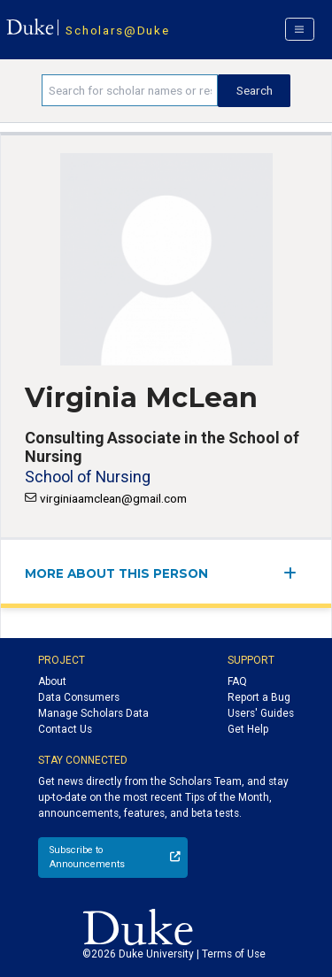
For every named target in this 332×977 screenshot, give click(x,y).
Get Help (248, 729)
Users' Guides (261, 713)
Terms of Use (234, 954)
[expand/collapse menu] (295, 573)
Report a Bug (259, 697)
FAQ (237, 681)
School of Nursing (88, 476)
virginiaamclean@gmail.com (113, 498)
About (52, 681)
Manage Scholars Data (93, 713)
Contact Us (65, 729)
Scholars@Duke (117, 30)
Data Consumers (79, 697)
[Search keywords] (130, 90)
